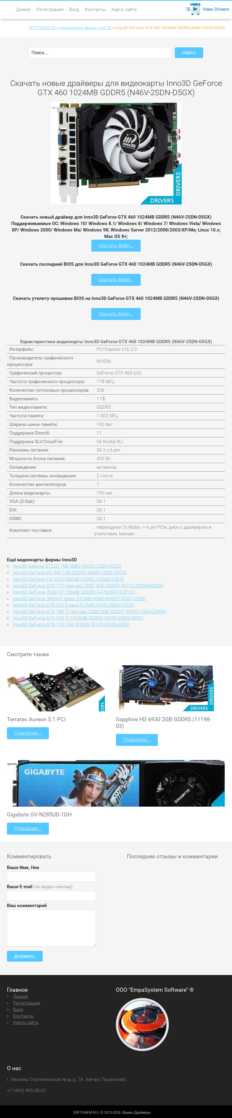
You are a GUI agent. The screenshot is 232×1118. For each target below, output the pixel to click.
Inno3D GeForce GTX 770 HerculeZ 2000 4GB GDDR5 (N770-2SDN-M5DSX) (88, 584)
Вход (74, 9)
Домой (23, 9)
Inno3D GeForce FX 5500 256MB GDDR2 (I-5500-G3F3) (68, 578)
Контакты (95, 9)
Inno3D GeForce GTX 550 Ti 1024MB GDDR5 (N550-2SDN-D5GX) (78, 617)
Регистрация (49, 9)
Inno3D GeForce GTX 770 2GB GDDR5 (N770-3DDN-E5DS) (71, 623)
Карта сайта (124, 9)
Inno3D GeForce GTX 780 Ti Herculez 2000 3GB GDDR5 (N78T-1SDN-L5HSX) (89, 610)
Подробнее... (27, 732)
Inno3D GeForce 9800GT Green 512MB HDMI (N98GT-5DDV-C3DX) (79, 597)
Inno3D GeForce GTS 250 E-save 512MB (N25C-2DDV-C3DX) (73, 603)
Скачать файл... (116, 245)
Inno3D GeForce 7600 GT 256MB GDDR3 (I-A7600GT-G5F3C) (74, 591)
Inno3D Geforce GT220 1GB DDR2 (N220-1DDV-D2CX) (67, 565)
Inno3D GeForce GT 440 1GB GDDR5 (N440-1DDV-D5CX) (70, 571)
